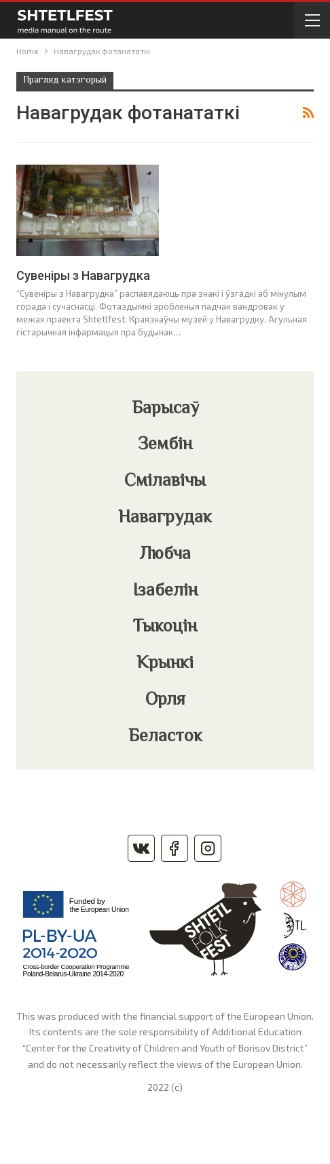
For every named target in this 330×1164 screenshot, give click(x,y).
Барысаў (165, 409)
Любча (165, 554)
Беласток (165, 737)
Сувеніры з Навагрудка (83, 275)
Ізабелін (165, 591)
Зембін (165, 445)
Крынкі (165, 664)
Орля (165, 700)
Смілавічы (165, 481)
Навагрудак (165, 518)
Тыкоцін (165, 627)
